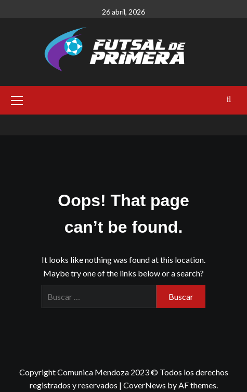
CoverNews (144, 385)
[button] (17, 99)
